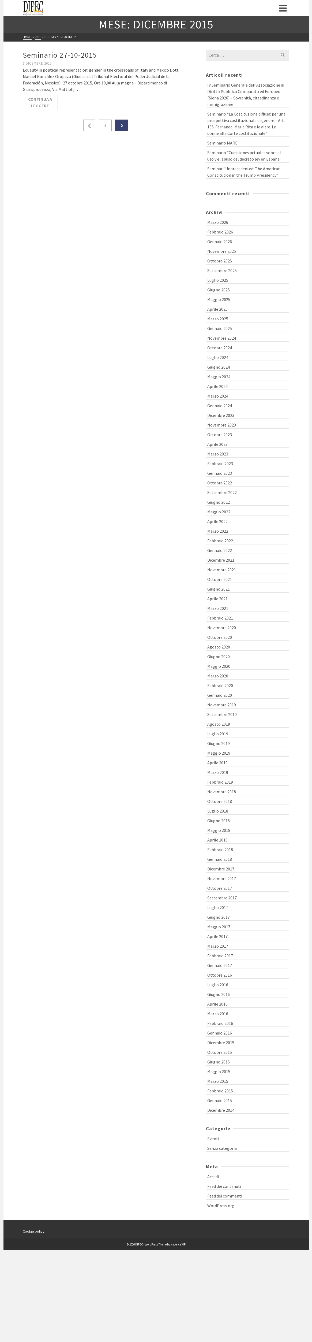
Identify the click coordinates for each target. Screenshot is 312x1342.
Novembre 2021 (221, 569)
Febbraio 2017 (220, 955)
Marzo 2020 (217, 676)
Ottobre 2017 (219, 888)
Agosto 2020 (218, 647)
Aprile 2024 (217, 386)
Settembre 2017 (222, 897)
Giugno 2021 (218, 589)
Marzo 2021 (217, 608)
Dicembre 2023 (220, 415)
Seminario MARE (222, 143)
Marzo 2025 (217, 318)
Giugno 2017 (218, 917)
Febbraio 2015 (220, 1090)
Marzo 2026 (217, 222)
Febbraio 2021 (220, 618)
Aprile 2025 (217, 309)
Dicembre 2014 (220, 1110)
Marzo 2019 (217, 772)
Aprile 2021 (217, 598)
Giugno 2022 (218, 502)
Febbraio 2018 (220, 849)
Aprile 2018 (217, 840)
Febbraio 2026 (220, 232)
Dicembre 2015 (220, 1042)
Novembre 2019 (221, 704)
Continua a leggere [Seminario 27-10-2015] (40, 102)
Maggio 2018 (218, 830)
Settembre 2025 (222, 270)
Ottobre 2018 (219, 801)
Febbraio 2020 (220, 685)
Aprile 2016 (217, 1004)
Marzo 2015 (217, 1081)
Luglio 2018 (217, 811)
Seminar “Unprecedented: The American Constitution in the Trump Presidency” (243, 172)
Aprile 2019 (217, 762)
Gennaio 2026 (219, 241)
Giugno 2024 (218, 367)
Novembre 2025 (221, 251)
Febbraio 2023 (220, 463)
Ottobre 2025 (219, 261)
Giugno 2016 (218, 994)
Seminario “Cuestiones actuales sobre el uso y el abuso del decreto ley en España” (244, 156)
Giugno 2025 (218, 289)
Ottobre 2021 (219, 579)
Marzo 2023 (217, 454)
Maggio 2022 (218, 511)
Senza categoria (222, 1148)
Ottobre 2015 (219, 1052)
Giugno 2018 (218, 820)
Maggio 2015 (218, 1071)
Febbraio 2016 (220, 1023)
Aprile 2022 (217, 521)
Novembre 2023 (221, 425)
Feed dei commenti (224, 1196)
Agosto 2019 (218, 724)
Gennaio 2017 (219, 965)
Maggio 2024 (218, 376)
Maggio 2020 (218, 666)
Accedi (213, 1176)
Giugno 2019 (218, 743)
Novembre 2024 (221, 338)
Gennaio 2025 (219, 328)
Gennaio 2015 (219, 1100)
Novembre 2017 (221, 878)
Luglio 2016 (217, 984)
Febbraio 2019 (220, 782)
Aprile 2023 (217, 444)
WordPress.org (220, 1205)
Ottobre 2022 (219, 482)
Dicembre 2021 (220, 560)
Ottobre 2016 (219, 975)
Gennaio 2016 (219, 1033)
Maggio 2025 (218, 299)
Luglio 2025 (217, 280)
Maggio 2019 (218, 753)
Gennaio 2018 (219, 859)
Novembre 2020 (221, 627)
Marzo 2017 (217, 946)
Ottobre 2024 (219, 347)
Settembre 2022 (222, 492)
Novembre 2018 (221, 791)
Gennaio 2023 (219, 473)
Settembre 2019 (222, 714)
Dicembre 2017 (220, 869)
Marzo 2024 (217, 396)
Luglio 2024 (217, 357)
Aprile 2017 (217, 936)
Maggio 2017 (218, 926)
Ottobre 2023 (219, 434)
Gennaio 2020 (219, 695)
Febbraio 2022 (220, 540)
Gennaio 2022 (219, 550)
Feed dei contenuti (224, 1186)
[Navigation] (283, 8)
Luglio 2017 (217, 907)
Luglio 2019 (217, 733)
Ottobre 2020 (219, 637)
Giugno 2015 (218, 1062)
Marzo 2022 (217, 531)
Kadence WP (178, 1244)
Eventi (213, 1138)
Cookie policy (33, 1231)
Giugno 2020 (218, 656)
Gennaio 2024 (219, 405)
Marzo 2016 (217, 1013)
